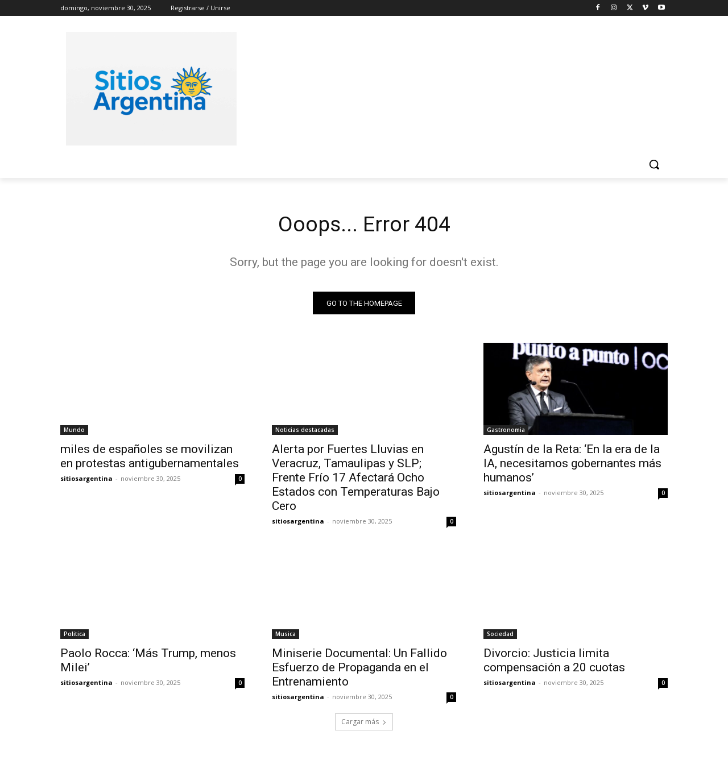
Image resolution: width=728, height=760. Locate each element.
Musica (285, 636)
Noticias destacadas (304, 432)
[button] (654, 164)
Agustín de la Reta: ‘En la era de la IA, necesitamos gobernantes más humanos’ (572, 466)
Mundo (74, 432)
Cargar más (364, 724)
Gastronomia (506, 432)
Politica (74, 636)
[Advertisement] (449, 87)
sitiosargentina (86, 480)
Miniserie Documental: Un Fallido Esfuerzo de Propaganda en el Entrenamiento (359, 670)
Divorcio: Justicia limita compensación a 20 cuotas (554, 662)
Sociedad (500, 636)
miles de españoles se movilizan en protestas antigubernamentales (149, 458)
